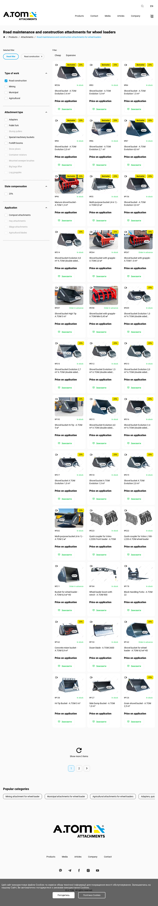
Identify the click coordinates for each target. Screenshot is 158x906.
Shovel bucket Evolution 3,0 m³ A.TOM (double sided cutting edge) (68, 259)
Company (135, 16)
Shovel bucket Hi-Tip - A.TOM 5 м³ (68, 426)
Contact (94, 16)
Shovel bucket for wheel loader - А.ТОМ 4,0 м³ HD (136, 648)
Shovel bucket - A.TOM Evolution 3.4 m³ (65, 92)
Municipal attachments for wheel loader (66, 795)
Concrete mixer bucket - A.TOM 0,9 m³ (66, 648)
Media (108, 16)
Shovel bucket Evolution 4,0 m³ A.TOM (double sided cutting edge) (102, 426)
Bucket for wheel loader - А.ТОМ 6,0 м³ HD (66, 593)
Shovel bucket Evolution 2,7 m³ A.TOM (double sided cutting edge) (68, 370)
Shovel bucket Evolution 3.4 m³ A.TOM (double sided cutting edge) (137, 426)
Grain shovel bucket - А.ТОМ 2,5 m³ (137, 704)
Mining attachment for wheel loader (23, 795)
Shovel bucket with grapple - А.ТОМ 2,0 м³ (102, 259)
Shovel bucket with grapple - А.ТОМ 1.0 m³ (137, 259)
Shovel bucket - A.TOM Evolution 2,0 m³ (65, 147)
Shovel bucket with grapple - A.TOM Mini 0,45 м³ (102, 314)
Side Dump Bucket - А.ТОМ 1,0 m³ (102, 704)
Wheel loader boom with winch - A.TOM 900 (100, 593)
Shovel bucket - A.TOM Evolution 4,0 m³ (135, 147)
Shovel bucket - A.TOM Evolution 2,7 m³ (100, 147)
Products (79, 16)
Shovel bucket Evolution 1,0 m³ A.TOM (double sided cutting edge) (137, 315)
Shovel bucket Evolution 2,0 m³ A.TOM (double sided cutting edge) (137, 370)
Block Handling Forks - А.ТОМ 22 (138, 593)
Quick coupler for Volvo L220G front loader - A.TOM (102, 537)
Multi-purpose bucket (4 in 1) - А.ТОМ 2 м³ (69, 537)
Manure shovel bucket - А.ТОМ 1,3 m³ (66, 203)
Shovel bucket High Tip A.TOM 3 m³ (65, 314)
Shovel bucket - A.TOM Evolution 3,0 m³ (135, 203)
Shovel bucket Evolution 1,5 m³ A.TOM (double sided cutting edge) (102, 370)
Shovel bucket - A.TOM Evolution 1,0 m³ (100, 92)
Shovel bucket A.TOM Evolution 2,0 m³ (134, 481)
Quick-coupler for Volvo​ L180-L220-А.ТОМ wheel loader (138, 537)
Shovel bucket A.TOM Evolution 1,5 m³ (99, 481)
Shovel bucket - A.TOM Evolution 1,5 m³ (135, 92)
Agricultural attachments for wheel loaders (113, 795)
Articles (120, 16)
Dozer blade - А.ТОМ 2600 (101, 647)
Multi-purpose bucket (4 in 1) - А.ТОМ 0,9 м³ (103, 203)
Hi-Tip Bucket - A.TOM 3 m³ (67, 702)
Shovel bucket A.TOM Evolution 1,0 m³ (65, 481)
